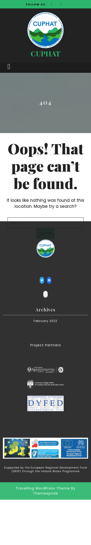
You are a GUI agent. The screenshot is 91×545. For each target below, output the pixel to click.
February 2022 (45, 298)
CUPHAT (45, 53)
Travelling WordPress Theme (42, 465)
